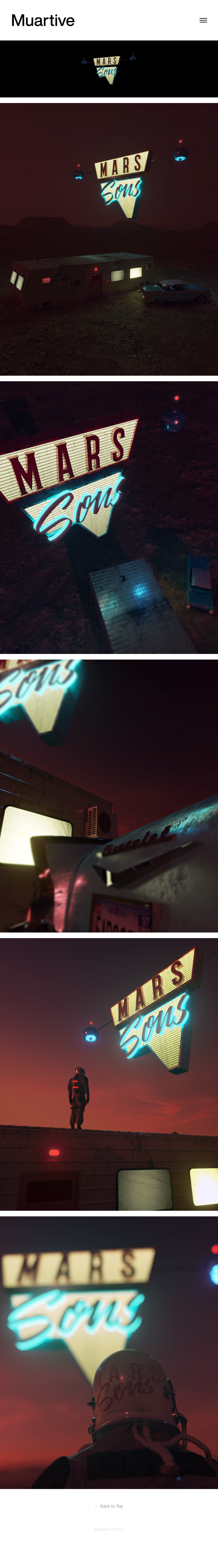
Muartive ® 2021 (109, 1529)
